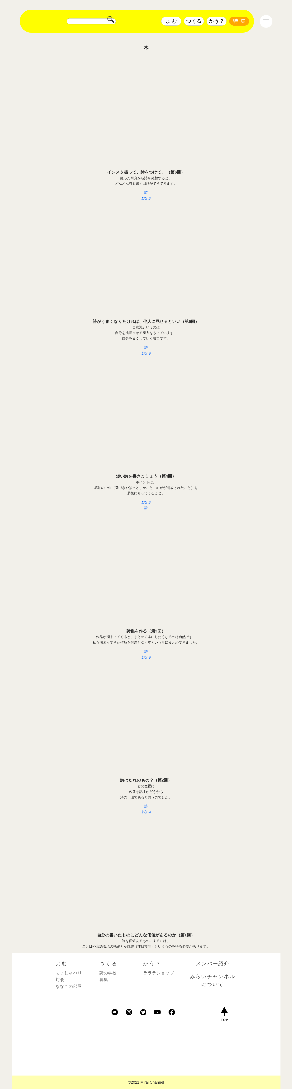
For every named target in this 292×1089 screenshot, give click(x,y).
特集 (240, 21)
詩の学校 (108, 972)
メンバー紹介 (212, 963)
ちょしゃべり (69, 972)
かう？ (216, 21)
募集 (103, 979)
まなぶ (146, 198)
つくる (194, 21)
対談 (60, 979)
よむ (172, 21)
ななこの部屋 (69, 986)
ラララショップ (158, 972)
